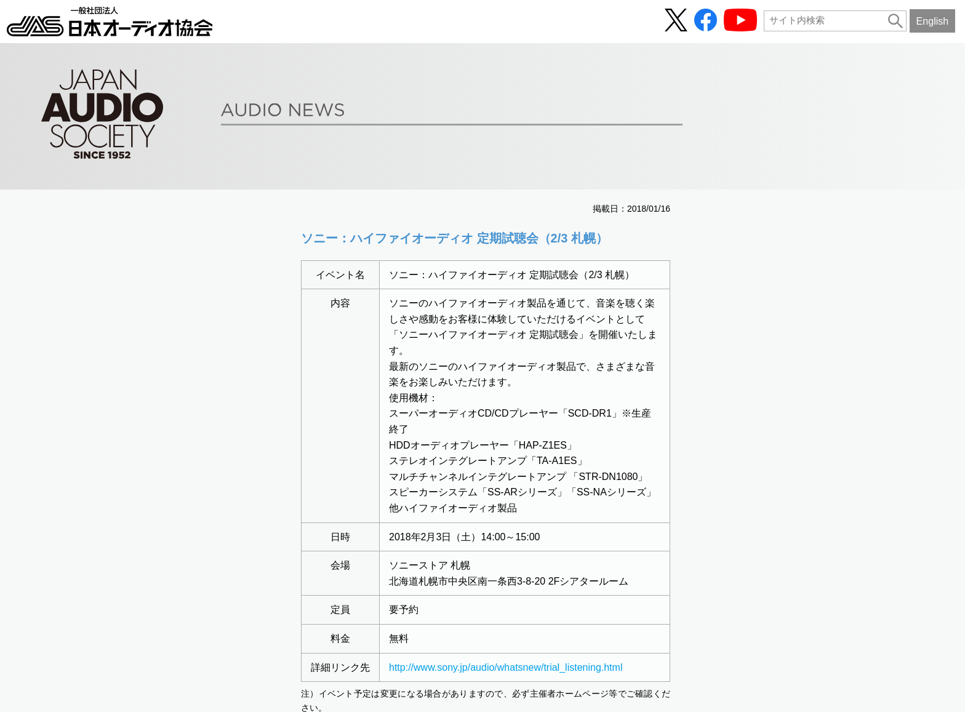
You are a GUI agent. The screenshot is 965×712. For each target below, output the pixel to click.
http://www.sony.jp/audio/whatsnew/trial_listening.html (505, 667)
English (932, 20)
